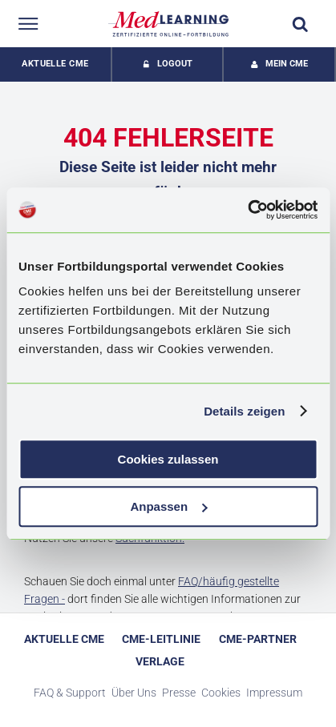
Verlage (160, 661)
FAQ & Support (70, 692)
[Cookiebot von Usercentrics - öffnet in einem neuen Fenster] (247, 209)
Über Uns (133, 692)
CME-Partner (258, 639)
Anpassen (168, 506)
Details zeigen (244, 411)
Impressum (274, 692)
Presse (179, 692)
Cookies (221, 692)
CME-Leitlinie (161, 639)
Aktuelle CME (55, 63)
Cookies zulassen (168, 459)
